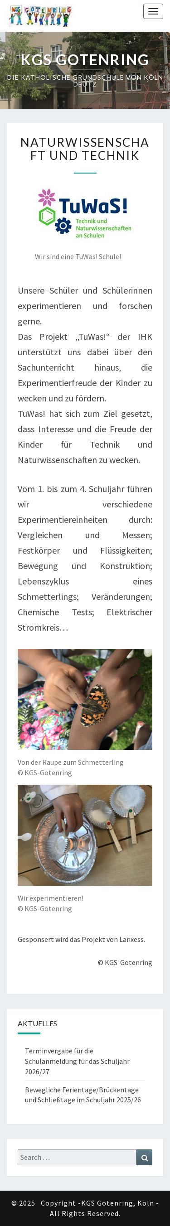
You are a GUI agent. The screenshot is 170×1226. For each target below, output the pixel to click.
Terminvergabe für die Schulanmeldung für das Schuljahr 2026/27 (77, 1061)
